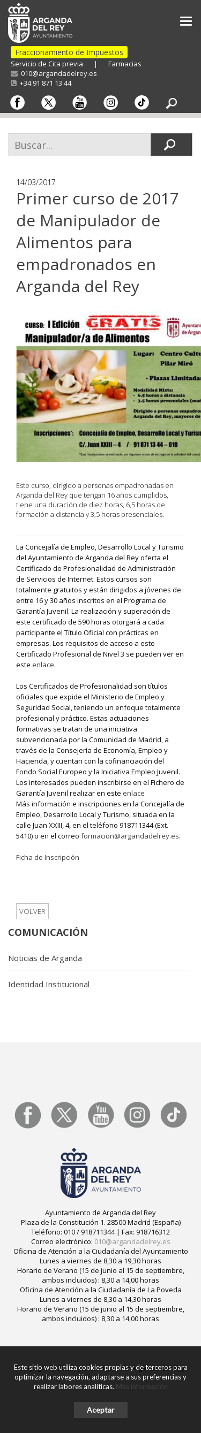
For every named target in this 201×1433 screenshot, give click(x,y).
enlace (43, 664)
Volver (32, 911)
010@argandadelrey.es (54, 73)
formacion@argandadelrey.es (130, 836)
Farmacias (125, 63)
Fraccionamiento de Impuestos (69, 52)
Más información (142, 1386)
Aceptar (100, 1409)
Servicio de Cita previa (47, 63)
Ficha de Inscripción (47, 857)
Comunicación (48, 932)
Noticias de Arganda (45, 957)
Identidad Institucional (49, 984)
